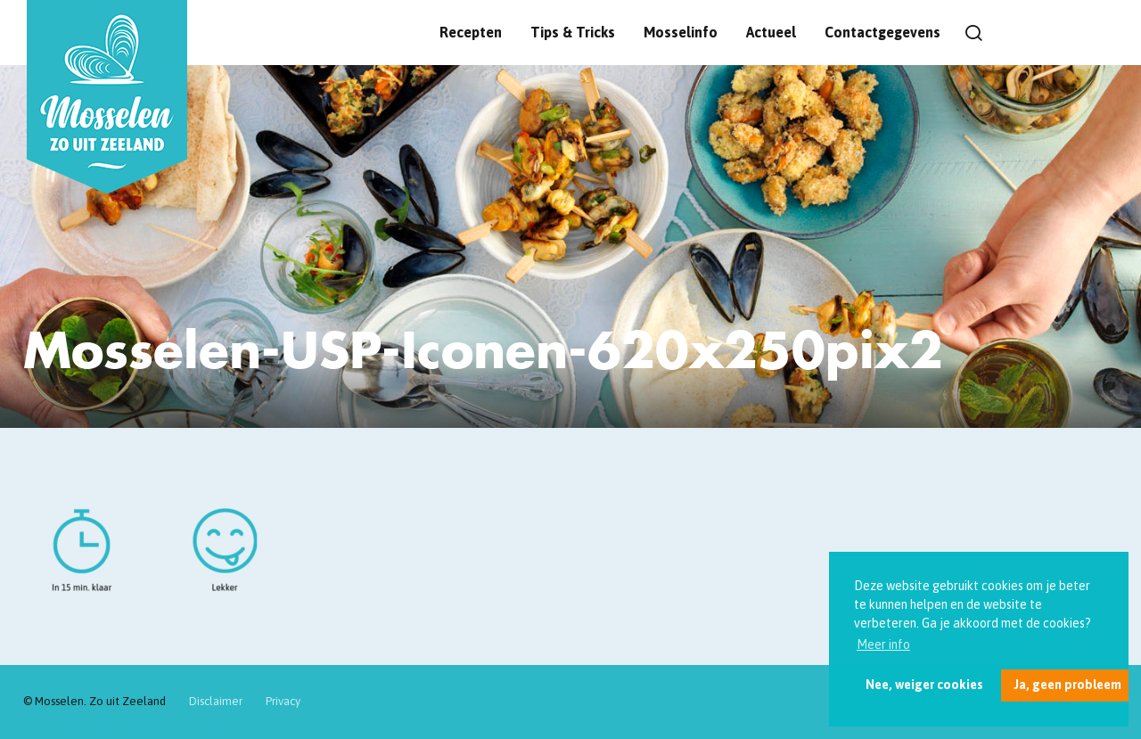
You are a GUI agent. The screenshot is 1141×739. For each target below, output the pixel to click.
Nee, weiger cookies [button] (924, 684)
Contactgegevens (882, 32)
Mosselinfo (681, 32)
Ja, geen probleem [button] (1067, 684)
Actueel (771, 32)
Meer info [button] (883, 644)
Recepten (470, 32)
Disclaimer (215, 701)
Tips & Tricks (572, 32)
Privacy (283, 701)
